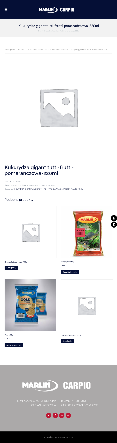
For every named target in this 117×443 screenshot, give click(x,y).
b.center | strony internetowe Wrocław (58, 437)
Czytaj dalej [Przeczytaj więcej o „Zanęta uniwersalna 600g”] (67, 341)
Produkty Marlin (77, 189)
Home (39, 31)
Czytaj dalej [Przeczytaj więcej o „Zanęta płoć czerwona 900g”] (11, 267)
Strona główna (10, 50)
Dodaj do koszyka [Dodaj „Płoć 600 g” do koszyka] (13, 345)
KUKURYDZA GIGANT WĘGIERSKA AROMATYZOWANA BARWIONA (42, 50)
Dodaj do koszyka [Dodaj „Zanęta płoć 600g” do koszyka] (69, 272)
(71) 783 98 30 (79, 400)
